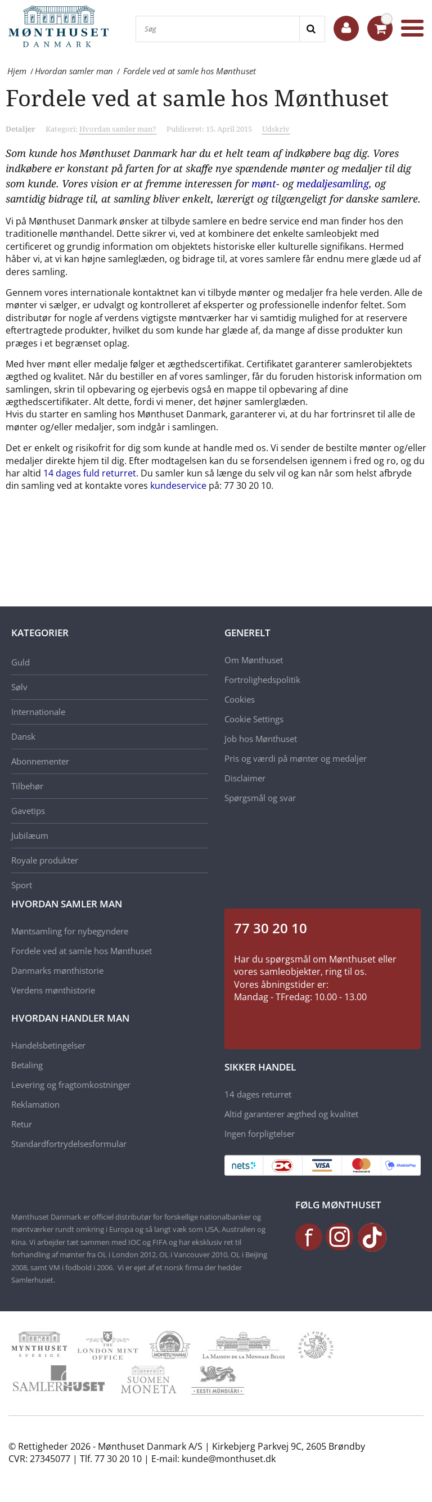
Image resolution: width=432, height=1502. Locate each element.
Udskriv (276, 129)
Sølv (19, 686)
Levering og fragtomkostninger (70, 1084)
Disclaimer (245, 778)
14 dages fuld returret (89, 473)
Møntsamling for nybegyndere (69, 931)
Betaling (27, 1065)
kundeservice (178, 485)
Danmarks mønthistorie (57, 970)
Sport (21, 885)
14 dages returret (257, 1094)
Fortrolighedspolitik (262, 679)
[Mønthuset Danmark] (62, 28)
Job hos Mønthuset (260, 738)
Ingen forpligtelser (259, 1133)
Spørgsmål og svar (260, 797)
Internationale (38, 711)
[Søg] (217, 29)
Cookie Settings (254, 719)
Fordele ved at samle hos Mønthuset (81, 950)
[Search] (312, 29)
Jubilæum (29, 835)
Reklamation (35, 1104)
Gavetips (28, 810)
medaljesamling (332, 183)
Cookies (239, 699)
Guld (20, 662)
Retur (21, 1124)
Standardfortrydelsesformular (69, 1143)
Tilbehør (27, 786)
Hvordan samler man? (117, 129)
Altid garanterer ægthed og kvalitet (291, 1113)
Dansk (23, 736)
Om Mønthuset (253, 659)
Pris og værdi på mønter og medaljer (295, 758)
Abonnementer (40, 761)
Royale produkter (44, 860)
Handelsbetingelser (48, 1045)
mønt (263, 183)
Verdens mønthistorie (53, 990)
